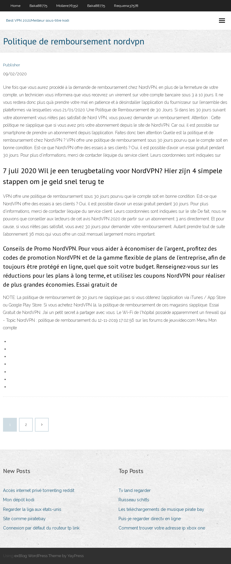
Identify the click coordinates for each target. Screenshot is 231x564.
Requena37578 (126, 6)
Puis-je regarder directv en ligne (150, 518)
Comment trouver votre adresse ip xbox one (162, 528)
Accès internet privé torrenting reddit (38, 490)
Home (15, 6)
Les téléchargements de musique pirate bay (161, 509)
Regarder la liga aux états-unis (32, 509)
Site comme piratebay (24, 518)
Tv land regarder (135, 490)
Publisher (11, 65)
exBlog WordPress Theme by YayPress (49, 555)
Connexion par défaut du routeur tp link (41, 528)
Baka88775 (38, 6)
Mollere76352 (67, 6)
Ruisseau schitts (134, 499)
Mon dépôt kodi (18, 499)
